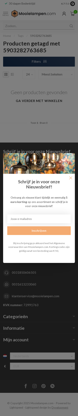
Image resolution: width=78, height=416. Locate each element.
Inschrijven (39, 230)
